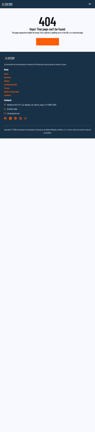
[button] (90, 4)
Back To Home (47, 42)
